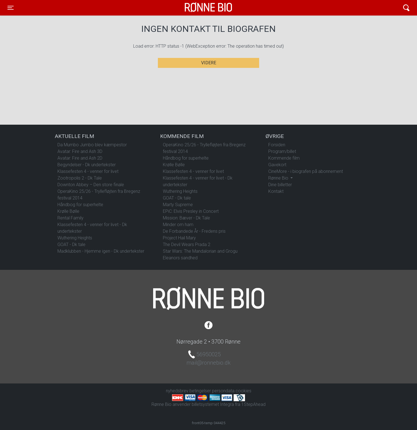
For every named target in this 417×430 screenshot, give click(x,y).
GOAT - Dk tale (71, 244)
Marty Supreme (178, 204)
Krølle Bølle (68, 211)
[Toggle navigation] (10, 8)
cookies (243, 390)
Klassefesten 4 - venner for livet (87, 171)
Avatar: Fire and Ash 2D (79, 158)
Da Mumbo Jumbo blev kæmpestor (92, 144)
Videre (208, 62)
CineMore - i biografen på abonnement (305, 171)
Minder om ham (178, 224)
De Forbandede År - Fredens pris (194, 231)
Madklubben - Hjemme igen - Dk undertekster (100, 251)
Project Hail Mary (179, 237)
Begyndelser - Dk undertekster (86, 164)
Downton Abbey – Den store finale (90, 184)
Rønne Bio (200, 7)
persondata (223, 390)
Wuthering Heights (74, 237)
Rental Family (70, 218)
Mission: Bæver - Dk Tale (186, 218)
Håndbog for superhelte (80, 204)
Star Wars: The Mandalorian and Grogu (200, 251)
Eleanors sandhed (180, 257)
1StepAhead (253, 404)
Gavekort (277, 164)
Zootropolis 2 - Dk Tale (79, 178)
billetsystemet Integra (213, 404)
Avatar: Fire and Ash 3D (79, 151)
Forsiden (276, 144)
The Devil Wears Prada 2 (186, 244)
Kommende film (284, 158)
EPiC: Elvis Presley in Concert (191, 211)
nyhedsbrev (177, 390)
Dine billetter (280, 184)
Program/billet (282, 151)
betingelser (200, 390)
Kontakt (276, 191)
